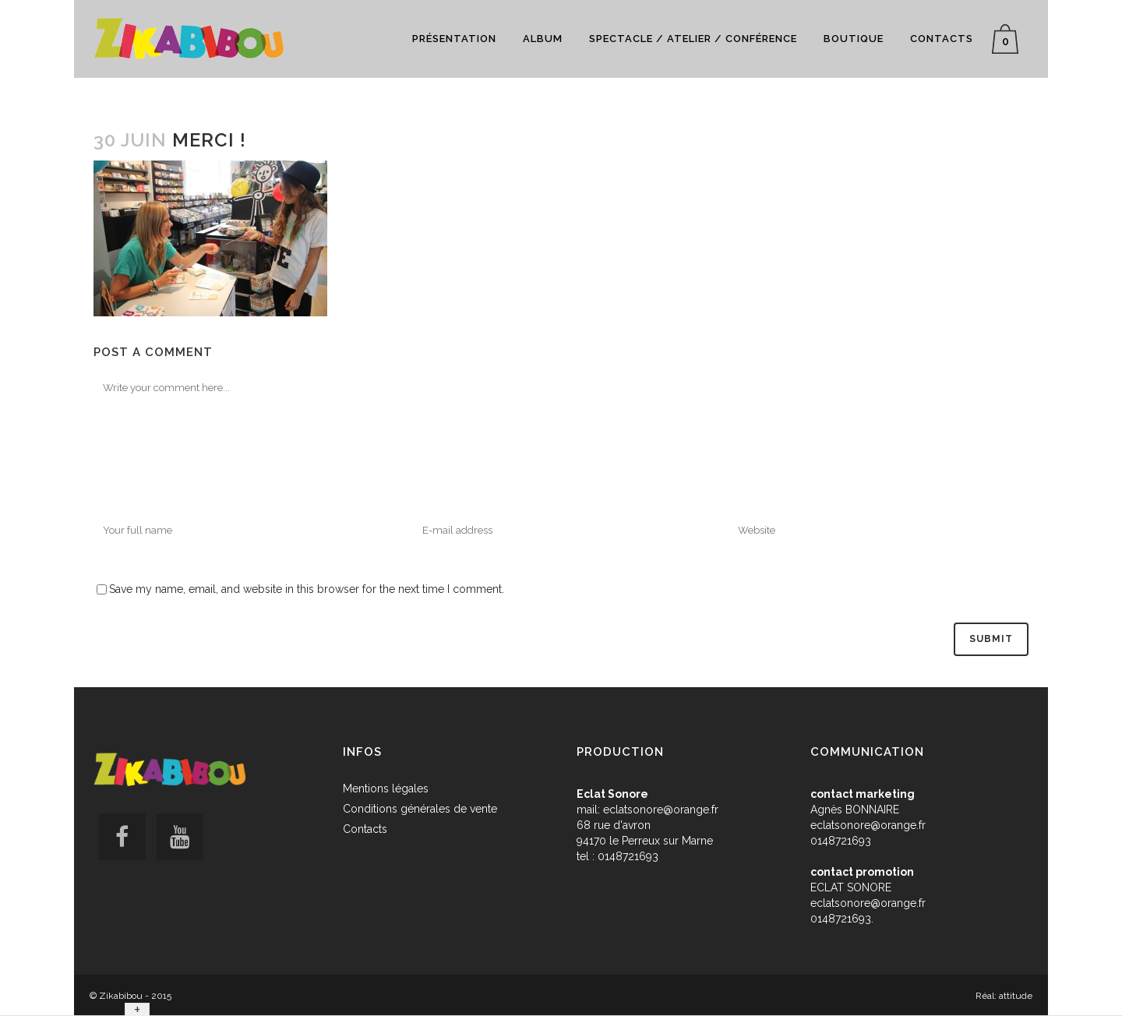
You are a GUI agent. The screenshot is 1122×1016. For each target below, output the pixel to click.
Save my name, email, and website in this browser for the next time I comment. (306, 589)
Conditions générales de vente (420, 809)
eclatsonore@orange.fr (660, 809)
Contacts (365, 829)
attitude (1015, 995)
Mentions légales (386, 788)
